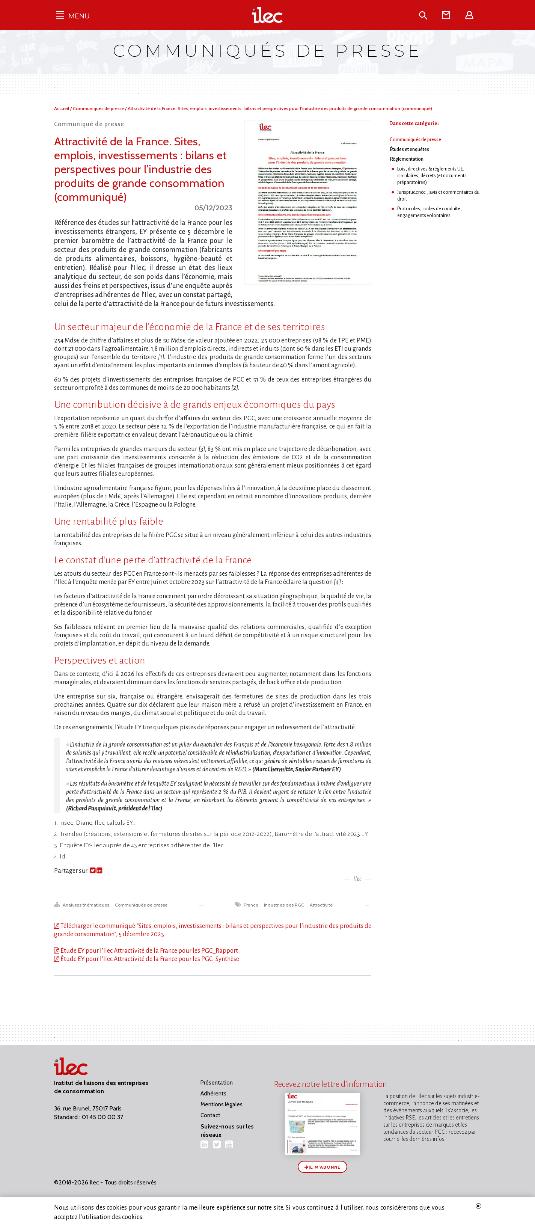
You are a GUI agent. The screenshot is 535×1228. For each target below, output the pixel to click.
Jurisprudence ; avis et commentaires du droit (438, 195)
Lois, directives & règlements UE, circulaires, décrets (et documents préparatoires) (432, 175)
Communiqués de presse (99, 108)
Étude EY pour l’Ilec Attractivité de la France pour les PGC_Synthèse (149, 959)
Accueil (62, 108)
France (251, 905)
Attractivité (322, 905)
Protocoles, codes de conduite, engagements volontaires (429, 212)
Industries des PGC (284, 905)
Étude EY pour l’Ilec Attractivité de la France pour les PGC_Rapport (148, 950)
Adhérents (213, 1093)
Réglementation (406, 159)
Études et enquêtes (409, 149)
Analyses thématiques (86, 905)
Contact (210, 1115)
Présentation (216, 1082)
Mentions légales (221, 1104)
